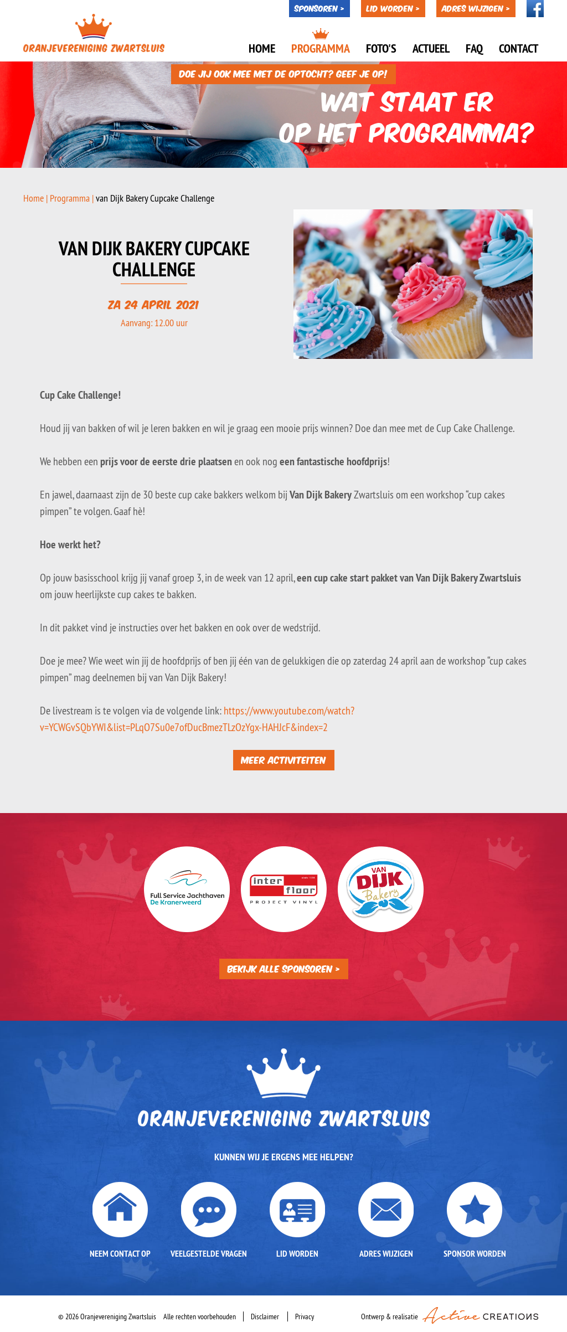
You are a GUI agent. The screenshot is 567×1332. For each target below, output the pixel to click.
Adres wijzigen (386, 1253)
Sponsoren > (319, 8)
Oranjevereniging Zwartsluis (95, 33)
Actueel (431, 48)
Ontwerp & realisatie (449, 1314)
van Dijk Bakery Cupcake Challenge (155, 197)
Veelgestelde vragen (209, 1253)
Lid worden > (393, 8)
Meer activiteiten (283, 758)
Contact (518, 48)
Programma (320, 48)
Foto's (381, 48)
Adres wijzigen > (476, 8)
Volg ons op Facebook (535, 8)
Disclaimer (265, 1316)
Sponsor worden (475, 1253)
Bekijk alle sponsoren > (284, 967)
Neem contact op (120, 1253)
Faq (474, 48)
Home (262, 48)
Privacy (304, 1316)
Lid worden (297, 1253)
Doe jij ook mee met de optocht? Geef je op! (283, 69)
